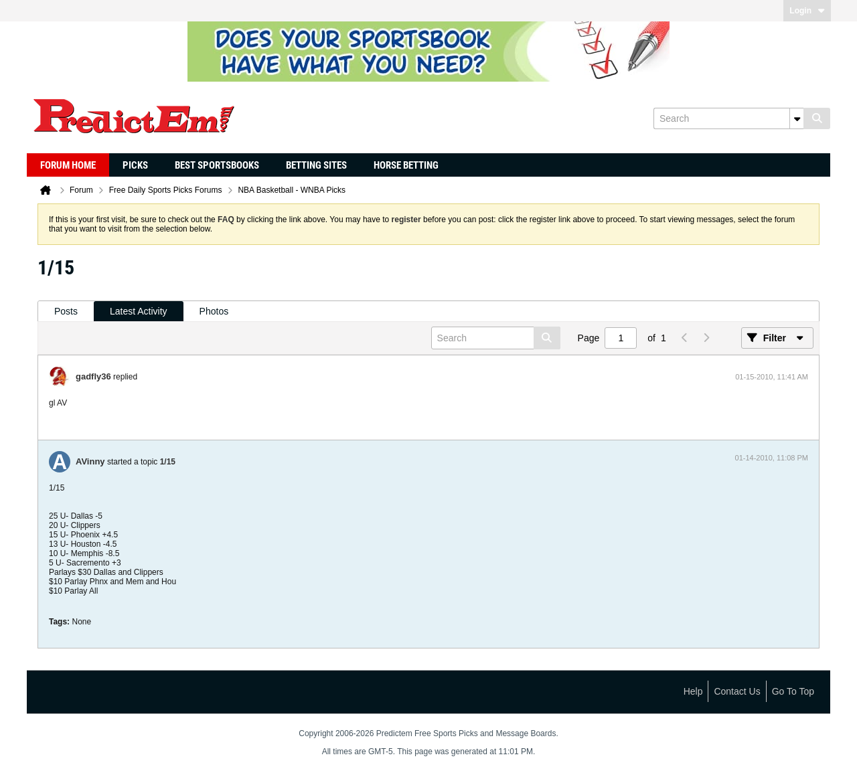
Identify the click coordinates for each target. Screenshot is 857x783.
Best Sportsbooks (217, 165)
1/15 (167, 461)
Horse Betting (406, 165)
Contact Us (737, 691)
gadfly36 (93, 376)
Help (693, 691)
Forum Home (68, 165)
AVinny (90, 461)
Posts (66, 311)
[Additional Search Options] (796, 118)
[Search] (728, 118)
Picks (135, 165)
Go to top (793, 691)
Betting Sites (316, 165)
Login (807, 10)
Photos (214, 311)
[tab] (66, 311)
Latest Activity (138, 311)
